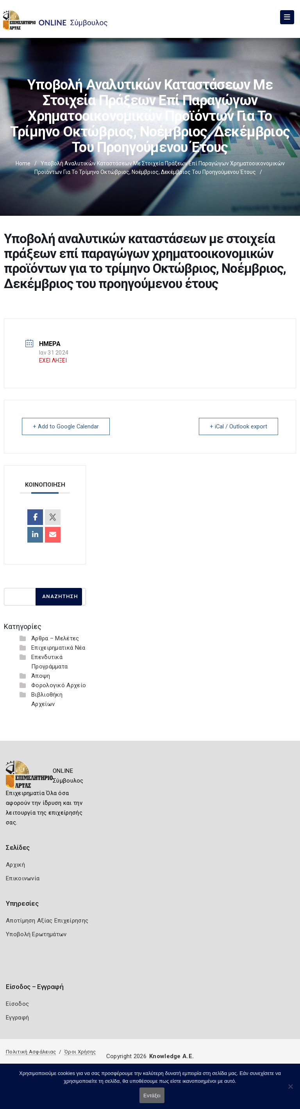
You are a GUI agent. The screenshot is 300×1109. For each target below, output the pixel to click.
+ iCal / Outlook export (238, 426)
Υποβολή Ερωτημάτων (36, 933)
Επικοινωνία (22, 877)
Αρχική (15, 864)
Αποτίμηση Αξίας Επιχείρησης (47, 920)
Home (23, 163)
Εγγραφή (17, 1017)
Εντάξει (152, 1095)
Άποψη (40, 675)
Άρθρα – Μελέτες (55, 637)
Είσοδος (17, 1003)
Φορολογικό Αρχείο (58, 684)
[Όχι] (290, 1090)
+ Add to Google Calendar (66, 426)
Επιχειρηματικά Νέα (58, 647)
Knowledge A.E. (171, 1055)
